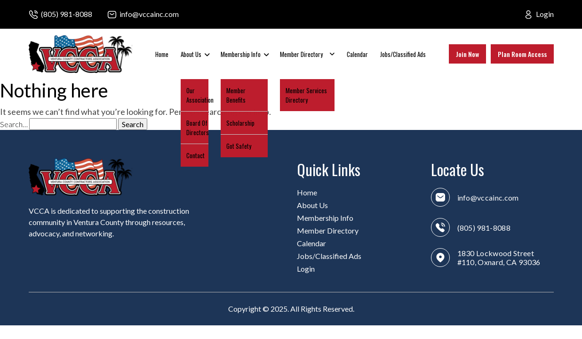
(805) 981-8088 (66, 13)
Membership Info (241, 54)
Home (161, 54)
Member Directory (301, 54)
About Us (191, 54)
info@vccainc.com (149, 13)
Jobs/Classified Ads (403, 54)
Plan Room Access (522, 54)
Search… (14, 124)
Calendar (357, 54)
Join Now (467, 54)
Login (545, 13)
